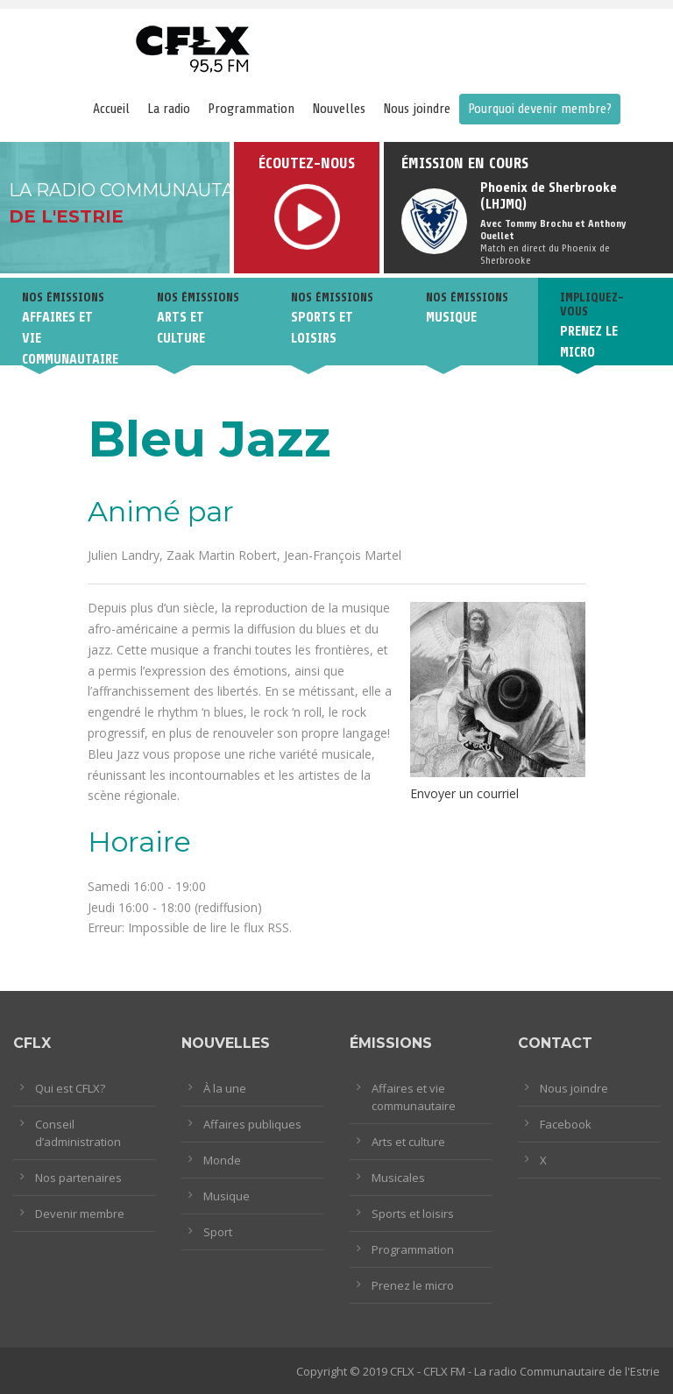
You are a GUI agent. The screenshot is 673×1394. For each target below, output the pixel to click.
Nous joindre (416, 109)
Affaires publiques (252, 1124)
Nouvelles (338, 109)
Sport (217, 1232)
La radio (168, 109)
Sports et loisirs (413, 1213)
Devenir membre (79, 1213)
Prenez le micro (413, 1285)
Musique (226, 1196)
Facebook (566, 1124)
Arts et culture (408, 1142)
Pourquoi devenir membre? (540, 109)
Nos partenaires (78, 1177)
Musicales (398, 1177)
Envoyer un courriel (464, 793)
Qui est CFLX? (70, 1088)
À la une (224, 1088)
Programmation (251, 109)
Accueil (111, 109)
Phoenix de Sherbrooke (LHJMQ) (548, 196)
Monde (222, 1160)
